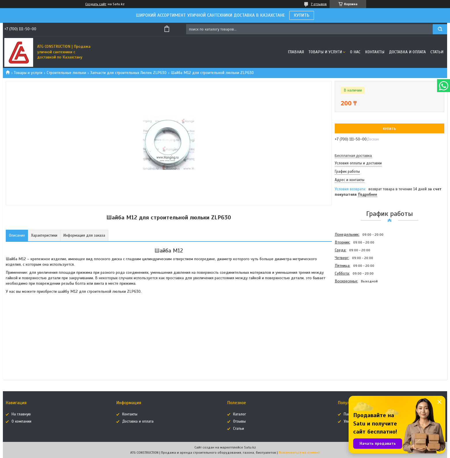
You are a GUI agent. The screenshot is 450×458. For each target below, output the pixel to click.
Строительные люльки (66, 72)
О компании (21, 421)
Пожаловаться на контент (299, 453)
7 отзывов (319, 4)
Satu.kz (250, 447)
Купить (389, 129)
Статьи (436, 52)
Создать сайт (95, 4)
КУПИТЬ (301, 15)
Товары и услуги (325, 52)
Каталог (239, 414)
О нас (355, 52)
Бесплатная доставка (353, 155)
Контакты (374, 52)
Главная (296, 52)
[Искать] (440, 29)
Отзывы (239, 421)
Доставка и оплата (407, 52)
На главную (21, 414)
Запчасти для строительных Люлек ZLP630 (128, 72)
